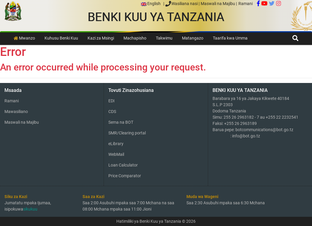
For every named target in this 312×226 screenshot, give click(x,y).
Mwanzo (24, 38)
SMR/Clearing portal (127, 133)
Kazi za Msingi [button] (101, 38)
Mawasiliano (16, 111)
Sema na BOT (120, 122)
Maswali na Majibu (218, 3)
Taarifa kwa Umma (230, 38)
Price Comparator (124, 175)
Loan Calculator (123, 165)
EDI (111, 100)
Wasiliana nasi (181, 4)
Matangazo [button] (192, 38)
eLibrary (115, 143)
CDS (112, 111)
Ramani (245, 3)
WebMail (116, 154)
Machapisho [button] (134, 38)
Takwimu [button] (164, 38)
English (152, 3)
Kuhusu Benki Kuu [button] (61, 38)
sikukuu (30, 209)
